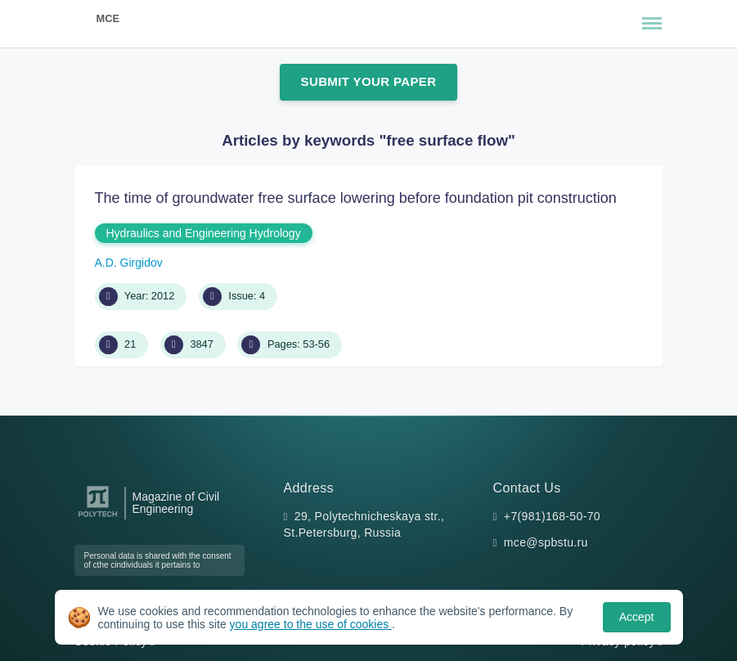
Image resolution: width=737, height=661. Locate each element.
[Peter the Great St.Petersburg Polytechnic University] (97, 517)
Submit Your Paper (369, 81)
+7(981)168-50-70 (552, 516)
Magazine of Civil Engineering (176, 503)
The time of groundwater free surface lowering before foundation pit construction (356, 198)
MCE (108, 18)
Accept (636, 616)
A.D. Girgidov (129, 262)
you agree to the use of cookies (311, 624)
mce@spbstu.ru (546, 542)
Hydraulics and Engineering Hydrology (203, 233)
